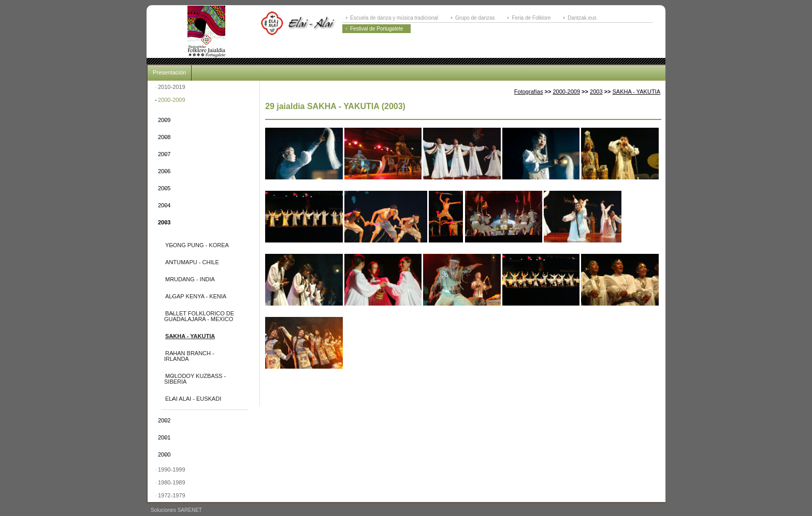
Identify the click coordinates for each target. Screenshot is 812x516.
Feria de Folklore (531, 18)
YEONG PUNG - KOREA (197, 245)
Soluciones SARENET (176, 510)
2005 (164, 188)
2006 (164, 171)
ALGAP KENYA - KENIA (195, 296)
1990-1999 (171, 469)
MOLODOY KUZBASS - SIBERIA (195, 379)
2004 (164, 205)
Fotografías (528, 91)
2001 (164, 437)
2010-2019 (171, 87)
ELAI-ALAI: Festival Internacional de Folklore (206, 31)
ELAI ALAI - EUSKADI (193, 399)
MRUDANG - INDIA (190, 279)
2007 (164, 154)
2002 (164, 420)
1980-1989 (171, 482)
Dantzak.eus (582, 18)
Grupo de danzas (475, 18)
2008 (164, 137)
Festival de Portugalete (376, 29)
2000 (164, 454)
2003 (164, 222)
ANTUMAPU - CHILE (192, 262)
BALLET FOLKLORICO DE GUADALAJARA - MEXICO (199, 316)
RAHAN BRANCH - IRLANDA (189, 356)
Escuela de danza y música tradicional (394, 18)
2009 (164, 120)
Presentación (169, 72)
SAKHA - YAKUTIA (190, 336)
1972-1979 (171, 495)
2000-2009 (171, 100)
